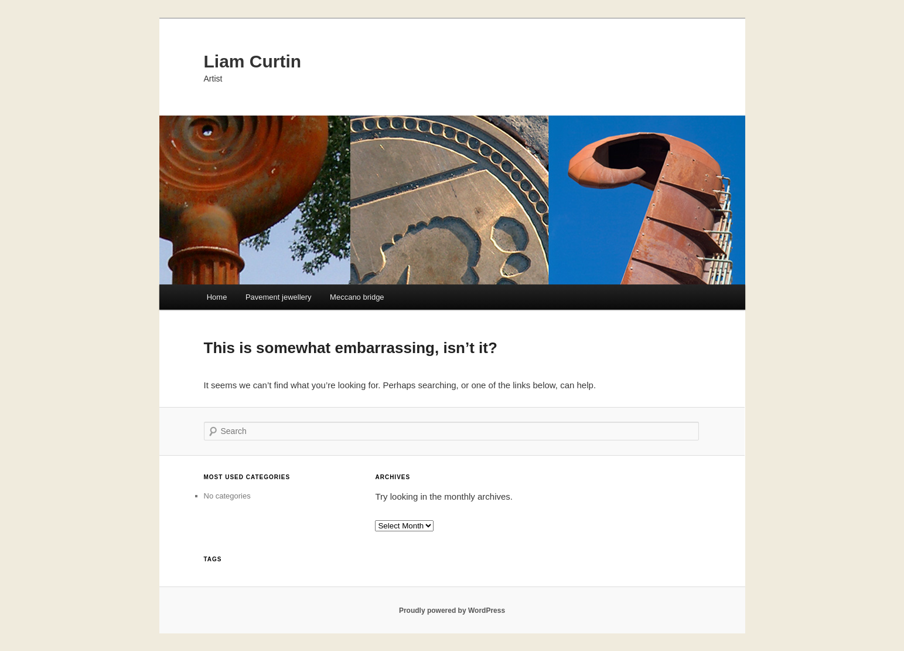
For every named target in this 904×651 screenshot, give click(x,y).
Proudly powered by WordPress (452, 610)
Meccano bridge (357, 297)
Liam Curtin (253, 61)
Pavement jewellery (278, 297)
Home (217, 297)
